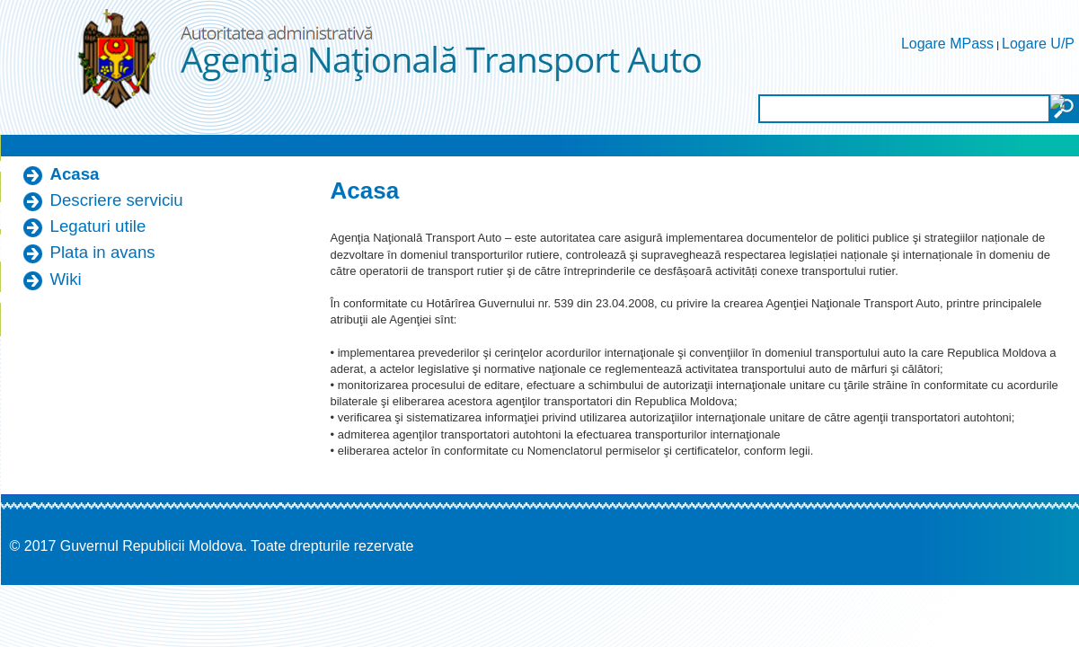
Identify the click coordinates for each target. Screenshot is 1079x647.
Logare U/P (1038, 43)
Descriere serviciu (116, 200)
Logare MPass (947, 43)
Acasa (75, 173)
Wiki (66, 279)
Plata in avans (102, 252)
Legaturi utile (98, 226)
